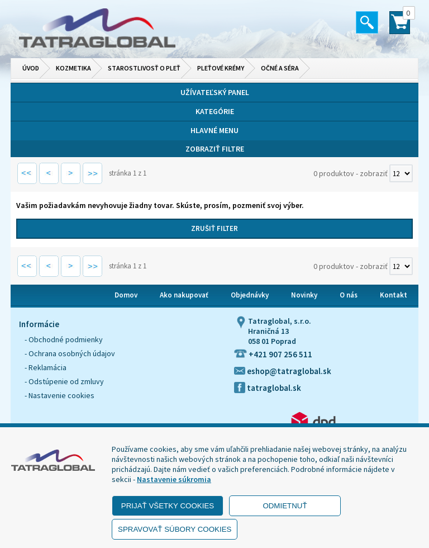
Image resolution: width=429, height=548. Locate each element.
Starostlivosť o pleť (144, 68)
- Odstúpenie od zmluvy (64, 381)
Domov (126, 295)
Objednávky (250, 295)
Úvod (30, 68)
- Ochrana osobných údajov (70, 353)
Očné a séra (280, 68)
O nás (349, 295)
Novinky (304, 295)
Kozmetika (73, 68)
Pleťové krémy (220, 68)
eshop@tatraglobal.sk (282, 371)
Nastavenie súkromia (174, 479)
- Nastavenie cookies (59, 395)
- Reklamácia (45, 367)
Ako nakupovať (184, 295)
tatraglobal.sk (267, 387)
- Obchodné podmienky (64, 339)
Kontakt (393, 295)
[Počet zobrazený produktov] (401, 173)
